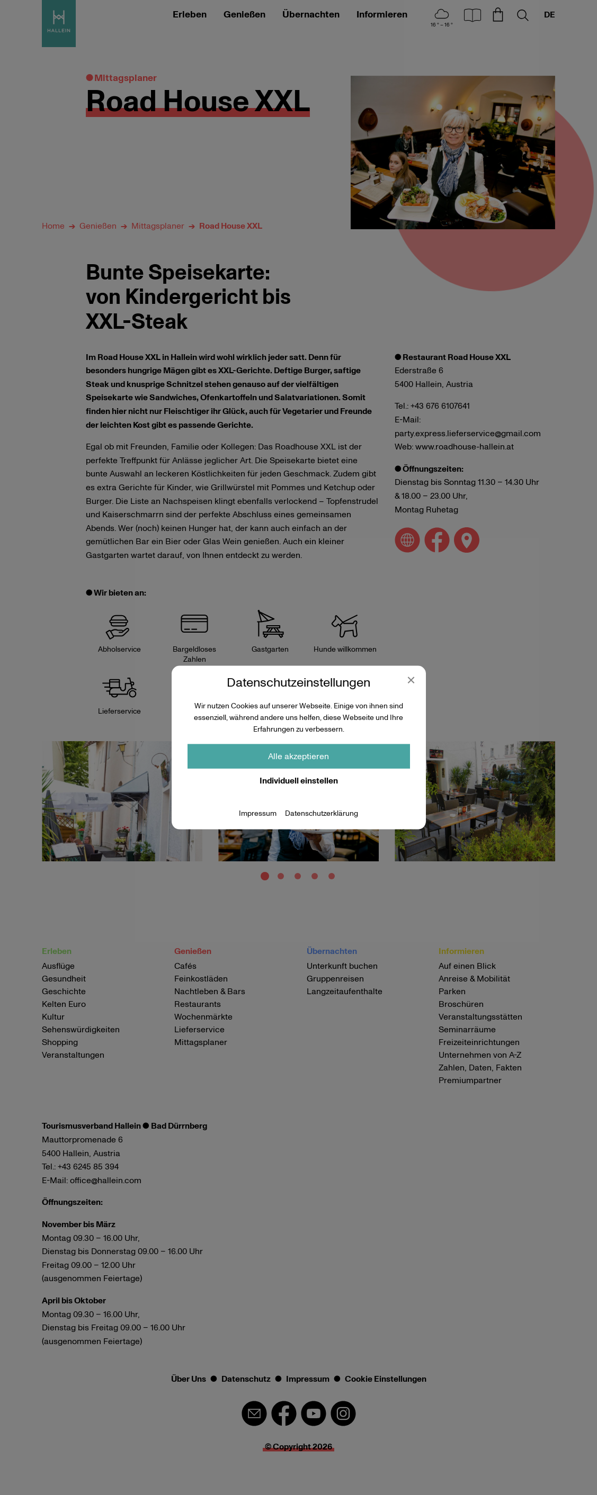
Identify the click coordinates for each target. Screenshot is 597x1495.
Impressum (258, 813)
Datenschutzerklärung (321, 813)
